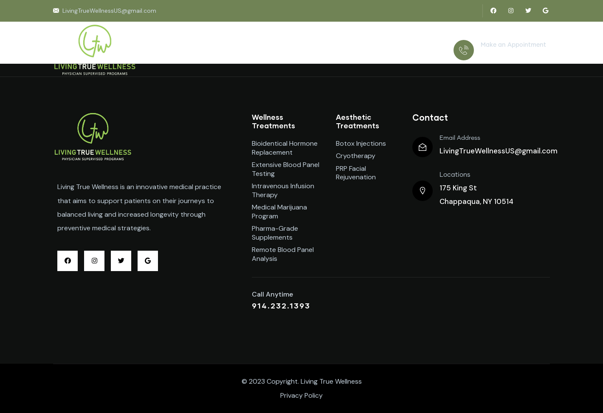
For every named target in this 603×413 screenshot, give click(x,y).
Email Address (460, 138)
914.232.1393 (502, 55)
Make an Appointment (513, 45)
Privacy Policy (301, 395)
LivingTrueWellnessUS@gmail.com (499, 151)
